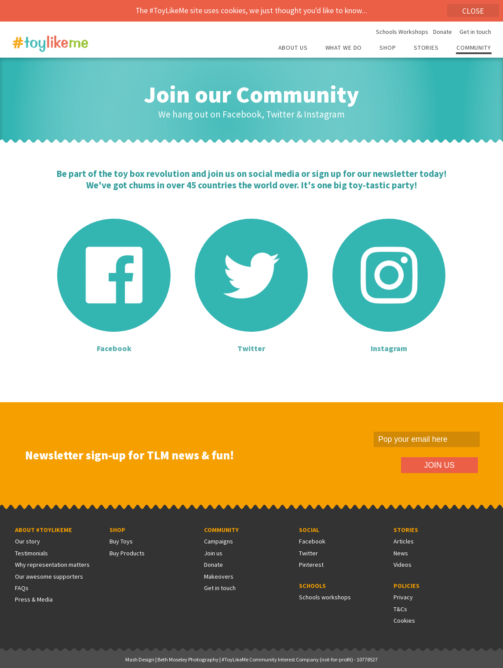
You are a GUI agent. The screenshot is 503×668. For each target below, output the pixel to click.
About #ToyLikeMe (43, 530)
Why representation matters (52, 565)
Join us (213, 553)
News (401, 553)
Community (473, 48)
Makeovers (218, 576)
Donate (442, 32)
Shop (387, 48)
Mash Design (139, 659)
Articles (404, 541)
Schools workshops (325, 597)
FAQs (22, 588)
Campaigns (218, 541)
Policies (406, 586)
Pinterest (311, 565)
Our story (27, 541)
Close (473, 11)
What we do (343, 48)
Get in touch (475, 32)
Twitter (308, 553)
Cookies (404, 620)
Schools (312, 586)
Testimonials (31, 553)
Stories (426, 48)
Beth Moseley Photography (188, 659)
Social (309, 530)
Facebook (312, 541)
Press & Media (34, 599)
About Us (293, 48)
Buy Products (127, 553)
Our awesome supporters (49, 576)
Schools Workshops (402, 32)
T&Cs (400, 609)
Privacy (403, 597)
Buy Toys (121, 541)
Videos (403, 565)
